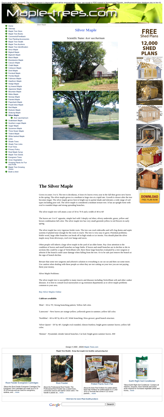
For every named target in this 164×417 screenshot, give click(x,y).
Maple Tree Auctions (16, 44)
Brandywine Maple (15, 60)
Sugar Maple (13, 126)
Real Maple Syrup (15, 152)
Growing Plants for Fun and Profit (17, 163)
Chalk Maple (13, 65)
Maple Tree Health (15, 42)
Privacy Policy (14, 149)
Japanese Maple (15, 89)
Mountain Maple (14, 92)
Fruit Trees (12, 147)
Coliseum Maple (14, 68)
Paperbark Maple (15, 102)
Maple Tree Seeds (15, 155)
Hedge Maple (13, 84)
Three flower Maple (16, 131)
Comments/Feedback (17, 36)
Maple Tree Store (15, 31)
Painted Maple (14, 99)
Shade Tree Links (15, 144)
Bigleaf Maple (13, 52)
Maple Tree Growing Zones (16, 168)
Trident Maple (13, 134)
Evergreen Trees (15, 157)
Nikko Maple (13, 94)
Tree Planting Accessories (18, 39)
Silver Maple (13, 115)
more (17, 392)
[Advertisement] (64, 161)
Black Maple (13, 57)
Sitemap (11, 29)
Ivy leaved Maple (15, 86)
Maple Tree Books (15, 34)
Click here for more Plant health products (82, 399)
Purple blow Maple (15, 105)
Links (10, 139)
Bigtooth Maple (14, 55)
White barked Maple (16, 136)
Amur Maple (13, 50)
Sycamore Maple (15, 128)
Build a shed (13, 172)
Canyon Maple (14, 63)
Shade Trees (13, 142)
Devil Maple (13, 71)
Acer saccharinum (21, 118)
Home (10, 26)
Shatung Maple (14, 113)
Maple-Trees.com (91, 347)
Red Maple (12, 107)
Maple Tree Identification (18, 47)
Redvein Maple (14, 110)
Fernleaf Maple (14, 73)
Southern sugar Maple (17, 123)
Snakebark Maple (15, 120)
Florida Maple (13, 76)
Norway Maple (14, 97)
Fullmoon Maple (14, 78)
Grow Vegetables (15, 160)
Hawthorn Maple (15, 81)
